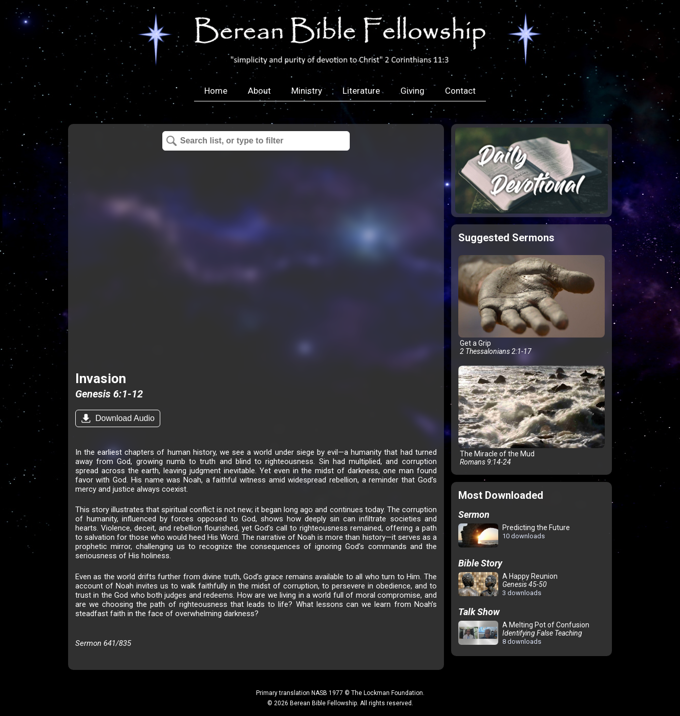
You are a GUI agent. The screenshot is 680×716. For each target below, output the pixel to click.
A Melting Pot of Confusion (523, 633)
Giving (412, 91)
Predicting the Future (514, 536)
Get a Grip (531, 305)
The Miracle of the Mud (531, 416)
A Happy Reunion (508, 584)
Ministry (306, 91)
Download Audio (124, 418)
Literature (361, 91)
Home (215, 91)
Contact (460, 91)
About (259, 91)
